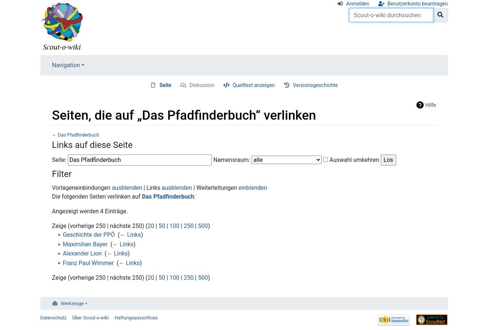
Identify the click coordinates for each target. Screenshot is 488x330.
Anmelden (357, 4)
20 (151, 225)
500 (203, 225)
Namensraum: (231, 159)
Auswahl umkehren (354, 159)
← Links (130, 234)
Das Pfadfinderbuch (78, 135)
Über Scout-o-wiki (90, 317)
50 (162, 225)
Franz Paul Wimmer (88, 263)
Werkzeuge (72, 303)
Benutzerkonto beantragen (417, 4)
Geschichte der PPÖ (89, 234)
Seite (165, 85)
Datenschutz (53, 317)
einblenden (253, 187)
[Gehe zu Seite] (440, 15)
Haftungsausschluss (136, 317)
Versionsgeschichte (315, 85)
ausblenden (127, 187)
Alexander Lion (82, 253)
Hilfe (431, 105)
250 (189, 225)
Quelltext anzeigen (254, 85)
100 (175, 225)
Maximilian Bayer (85, 244)
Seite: (59, 159)
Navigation (66, 65)
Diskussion (201, 85)
